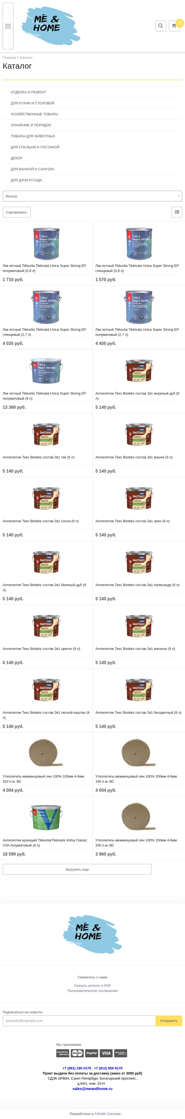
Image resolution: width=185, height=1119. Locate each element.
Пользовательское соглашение (92, 991)
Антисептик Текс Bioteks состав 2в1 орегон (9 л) (41, 649)
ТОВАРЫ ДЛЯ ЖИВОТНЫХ (33, 136)
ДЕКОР (17, 158)
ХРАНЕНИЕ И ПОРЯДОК (31, 125)
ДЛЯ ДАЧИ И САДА (26, 180)
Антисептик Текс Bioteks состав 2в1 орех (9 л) (132, 521)
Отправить (168, 1021)
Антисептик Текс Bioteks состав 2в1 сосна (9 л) (41, 521)
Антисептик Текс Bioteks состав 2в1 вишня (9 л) (133, 457)
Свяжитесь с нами (92, 977)
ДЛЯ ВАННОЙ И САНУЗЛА (32, 169)
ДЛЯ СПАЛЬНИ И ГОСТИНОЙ (35, 147)
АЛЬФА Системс (107, 1114)
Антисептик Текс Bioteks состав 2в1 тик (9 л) (39, 457)
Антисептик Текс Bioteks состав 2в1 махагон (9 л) (135, 649)
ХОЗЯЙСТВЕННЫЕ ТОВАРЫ (34, 114)
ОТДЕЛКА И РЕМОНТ (28, 92)
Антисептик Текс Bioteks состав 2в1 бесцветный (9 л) (138, 713)
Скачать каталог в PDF (92, 986)
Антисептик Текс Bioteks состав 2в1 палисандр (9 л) (137, 585)
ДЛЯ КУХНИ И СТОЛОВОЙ (32, 103)
